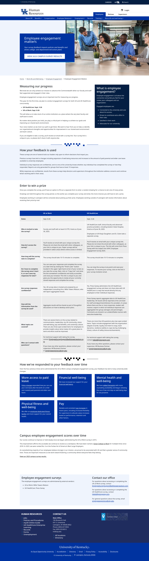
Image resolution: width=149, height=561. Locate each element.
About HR (29, 18)
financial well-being (66, 384)
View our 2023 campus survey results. (33, 456)
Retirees (111, 14)
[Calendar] (122, 10)
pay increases (81, 408)
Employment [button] (79, 18)
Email (81, 551)
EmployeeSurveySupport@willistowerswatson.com (110, 486)
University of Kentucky (28, 2)
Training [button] (98, 18)
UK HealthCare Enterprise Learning (34, 526)
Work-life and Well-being (35, 79)
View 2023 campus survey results (44, 56)
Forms (26, 532)
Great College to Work (101, 444)
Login (126, 10)
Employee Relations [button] (64, 18)
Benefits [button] (38, 18)
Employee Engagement (54, 79)
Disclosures (114, 551)
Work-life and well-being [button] (113, 18)
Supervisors (122, 14)
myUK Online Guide (32, 523)
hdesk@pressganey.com (101, 340)
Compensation (49, 18)
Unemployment (30, 534)
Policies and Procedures (34, 520)
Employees (99, 14)
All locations (60, 535)
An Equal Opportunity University (42, 551)
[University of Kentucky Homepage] (74, 547)
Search (126, 2)
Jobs (25, 518)
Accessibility (102, 551)
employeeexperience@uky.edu (56, 351)
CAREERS (108, 2)
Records (90, 18)
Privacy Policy (90, 551)
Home (22, 79)
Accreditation (61, 551)
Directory (59, 538)
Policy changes (27, 385)
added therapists (109, 385)
